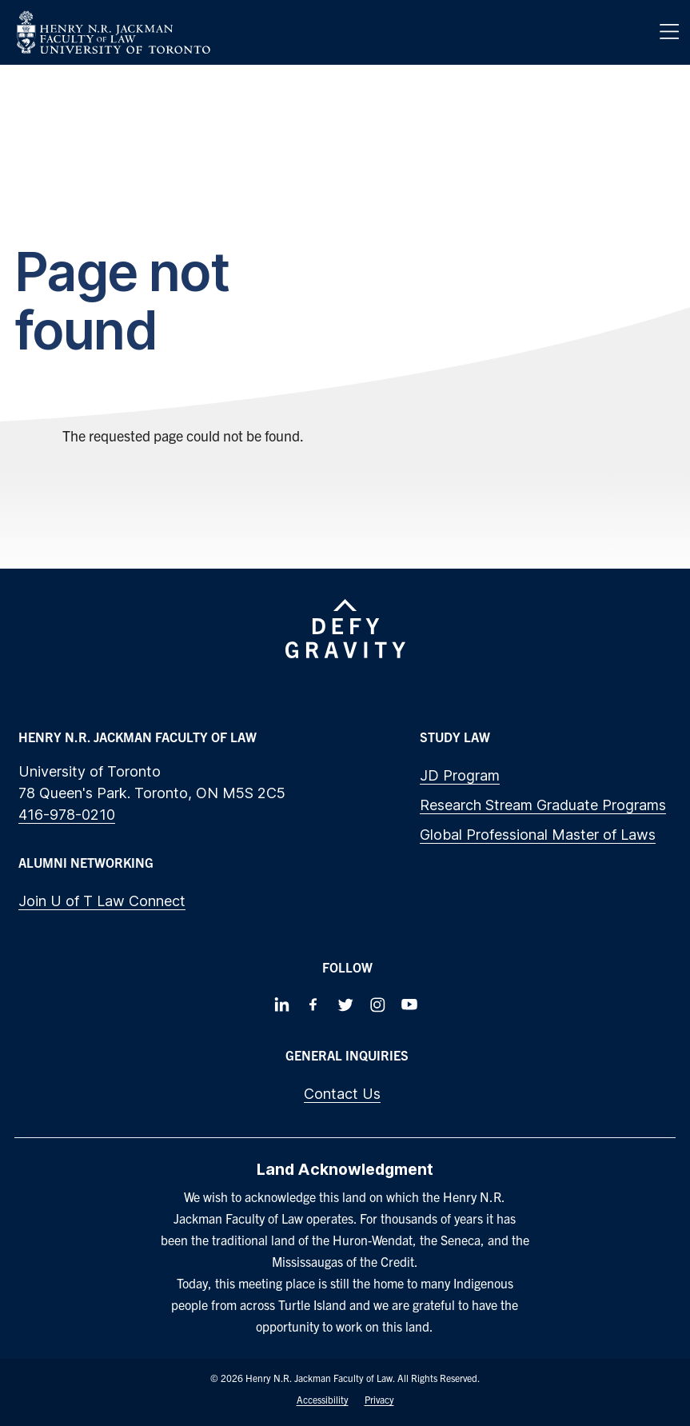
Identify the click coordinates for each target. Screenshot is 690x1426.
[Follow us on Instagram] (377, 1004)
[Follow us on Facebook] (313, 1004)
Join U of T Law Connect (101, 901)
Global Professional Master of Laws (538, 834)
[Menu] (669, 32)
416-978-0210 (66, 814)
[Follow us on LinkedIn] (281, 1004)
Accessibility (323, 1399)
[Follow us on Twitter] (345, 1004)
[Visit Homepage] (113, 32)
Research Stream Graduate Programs (543, 805)
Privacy (379, 1399)
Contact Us (342, 1093)
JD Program (460, 775)
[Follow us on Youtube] (409, 1004)
